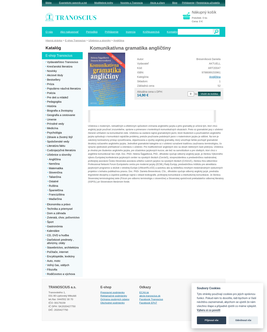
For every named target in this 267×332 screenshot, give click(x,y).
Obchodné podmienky (112, 302)
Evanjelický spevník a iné (73, 2)
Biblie (49, 2)
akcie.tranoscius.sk (150, 295)
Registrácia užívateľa (208, 2)
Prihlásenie (188, 2)
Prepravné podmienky (112, 292)
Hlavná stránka (54, 40)
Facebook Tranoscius (151, 299)
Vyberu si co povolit (208, 310)
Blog (174, 2)
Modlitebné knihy (103, 2)
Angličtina (214, 76)
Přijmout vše (211, 320)
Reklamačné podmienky (113, 295)
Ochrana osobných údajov (114, 299)
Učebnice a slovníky (99, 40)
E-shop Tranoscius (75, 40)
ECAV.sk (144, 292)
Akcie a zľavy (157, 2)
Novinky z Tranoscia (131, 2)
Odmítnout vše (243, 320)
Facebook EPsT (148, 302)
